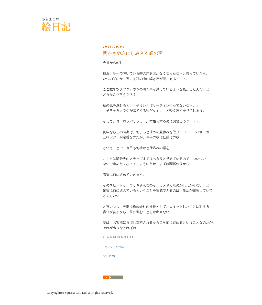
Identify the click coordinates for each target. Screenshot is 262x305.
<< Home (109, 256)
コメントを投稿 (114, 247)
